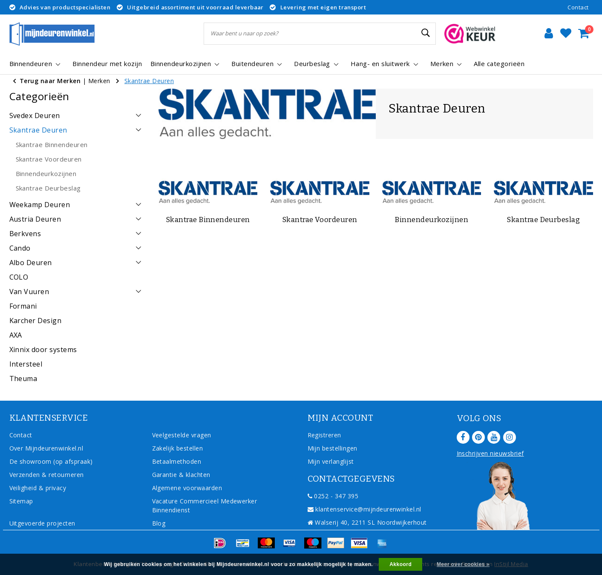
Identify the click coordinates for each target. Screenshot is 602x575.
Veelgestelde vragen (181, 435)
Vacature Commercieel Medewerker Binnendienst (204, 505)
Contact (577, 7)
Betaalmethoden (177, 461)
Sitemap (21, 501)
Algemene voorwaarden (187, 488)
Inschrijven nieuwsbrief (490, 453)
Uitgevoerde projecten (42, 523)
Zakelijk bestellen (177, 448)
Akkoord (400, 564)
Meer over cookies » (463, 564)
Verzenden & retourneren (46, 475)
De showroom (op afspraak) (53, 461)
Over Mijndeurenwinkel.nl (46, 448)
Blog (159, 523)
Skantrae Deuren (149, 81)
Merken (99, 81)
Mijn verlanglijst (331, 461)
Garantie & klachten (181, 475)
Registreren (324, 435)
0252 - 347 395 (333, 496)
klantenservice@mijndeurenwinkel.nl (364, 509)
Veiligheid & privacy (37, 488)
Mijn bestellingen (332, 448)
